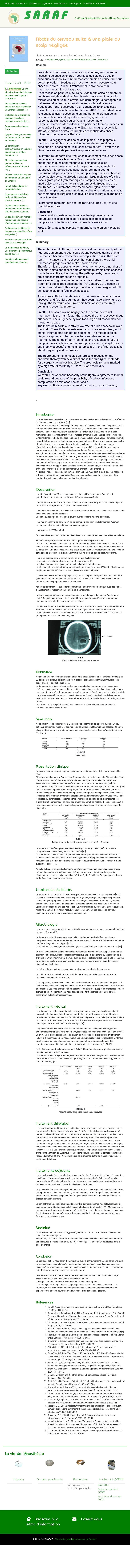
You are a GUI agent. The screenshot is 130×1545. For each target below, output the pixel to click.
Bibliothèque (60, 3)
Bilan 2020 (103, 1485)
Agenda (46, 3)
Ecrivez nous (87, 1519)
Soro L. (94, 60)
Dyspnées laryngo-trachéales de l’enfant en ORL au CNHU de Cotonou (18, 137)
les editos (21, 3)
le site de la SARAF (111, 1479)
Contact (91, 1539)
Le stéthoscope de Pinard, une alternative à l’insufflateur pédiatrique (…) (18, 251)
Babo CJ (70, 60)
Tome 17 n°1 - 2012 (18, 83)
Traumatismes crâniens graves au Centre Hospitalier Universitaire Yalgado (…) (18, 106)
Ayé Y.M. (62, 60)
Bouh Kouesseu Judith (82, 60)
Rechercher (12, 71)
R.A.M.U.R (101, 3)
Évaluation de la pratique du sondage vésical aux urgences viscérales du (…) (17, 118)
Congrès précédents (49, 1479)
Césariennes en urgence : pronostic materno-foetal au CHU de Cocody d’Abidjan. (18, 208)
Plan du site (60, 1539)
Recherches (80, 1479)
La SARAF (88, 3)
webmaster (78, 1539)
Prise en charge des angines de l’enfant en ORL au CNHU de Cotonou (18, 177)
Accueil (9, 3)
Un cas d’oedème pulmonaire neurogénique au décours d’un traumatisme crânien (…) (18, 220)
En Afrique (74, 3)
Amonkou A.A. (103, 60)
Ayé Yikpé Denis (52, 60)
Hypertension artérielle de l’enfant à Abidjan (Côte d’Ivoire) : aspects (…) (17, 197)
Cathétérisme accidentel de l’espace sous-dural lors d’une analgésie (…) (18, 231)
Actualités (34, 3)
